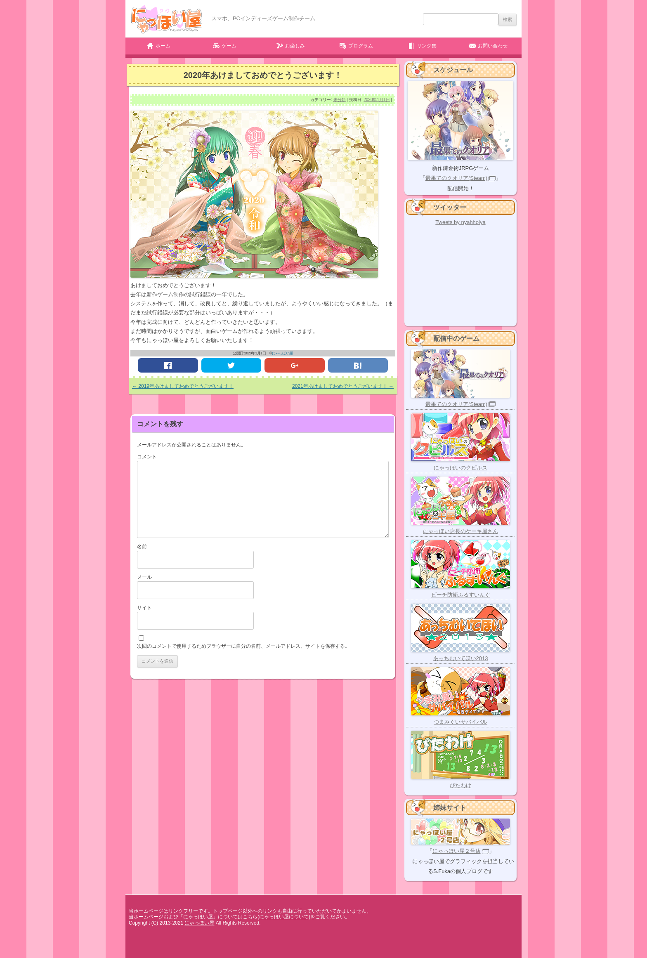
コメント (147, 457)
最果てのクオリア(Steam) (456, 178)
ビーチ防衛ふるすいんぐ (460, 595)
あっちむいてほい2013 (460, 658)
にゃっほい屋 (282, 353)
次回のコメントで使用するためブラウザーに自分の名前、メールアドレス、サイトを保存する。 (243, 646)
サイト (144, 608)
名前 (142, 547)
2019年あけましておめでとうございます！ (183, 386)
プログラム (360, 46)
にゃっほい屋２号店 (456, 851)
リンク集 (427, 46)
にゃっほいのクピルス (460, 468)
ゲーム (229, 46)
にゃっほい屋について (284, 917)
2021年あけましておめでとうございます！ (343, 386)
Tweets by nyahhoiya (460, 222)
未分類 (339, 99)
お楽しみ (295, 46)
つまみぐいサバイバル (460, 722)
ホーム (163, 46)
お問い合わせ (493, 46)
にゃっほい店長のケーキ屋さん (460, 531)
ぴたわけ (460, 785)
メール (144, 577)
